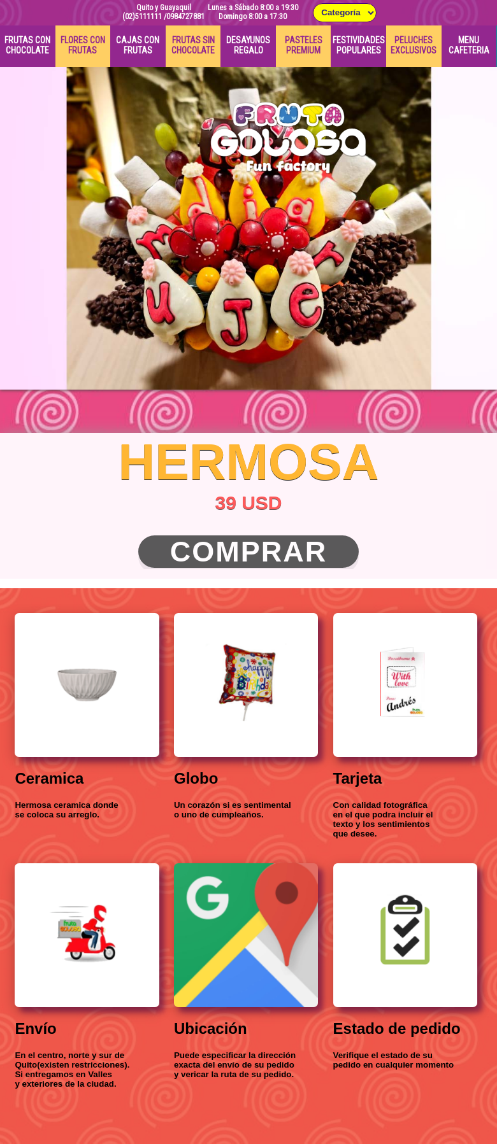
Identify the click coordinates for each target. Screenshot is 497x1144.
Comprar (249, 551)
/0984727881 (184, 16)
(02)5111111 (142, 16)
